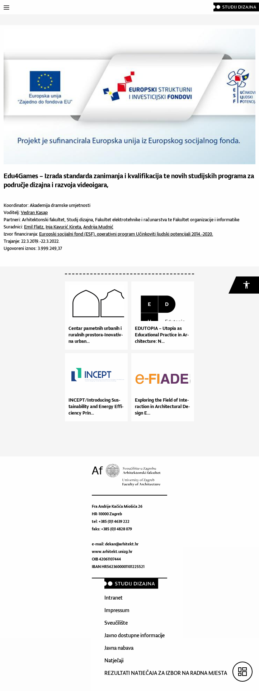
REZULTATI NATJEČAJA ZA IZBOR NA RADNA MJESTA (165, 672)
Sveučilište (116, 622)
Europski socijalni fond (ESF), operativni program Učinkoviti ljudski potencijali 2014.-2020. (126, 234)
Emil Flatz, (34, 227)
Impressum (117, 610)
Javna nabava (118, 647)
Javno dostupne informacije (134, 635)
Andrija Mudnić (98, 227)
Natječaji (113, 660)
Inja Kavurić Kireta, (64, 227)
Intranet (113, 597)
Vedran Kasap (34, 212)
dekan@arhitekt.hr (121, 543)
